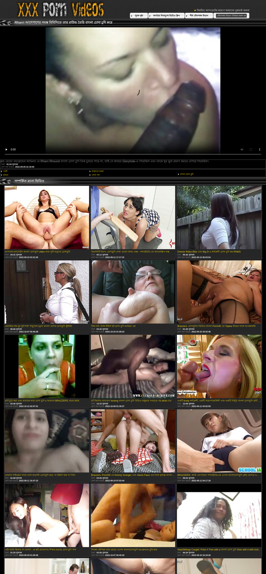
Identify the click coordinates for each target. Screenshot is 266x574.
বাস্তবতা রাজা (98, 171)
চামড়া (5, 175)
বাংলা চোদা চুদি (186, 174)
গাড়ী (5, 171)
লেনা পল (96, 175)
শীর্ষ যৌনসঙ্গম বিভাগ (199, 15)
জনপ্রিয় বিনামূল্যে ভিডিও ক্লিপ (166, 15)
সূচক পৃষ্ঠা (139, 15)
